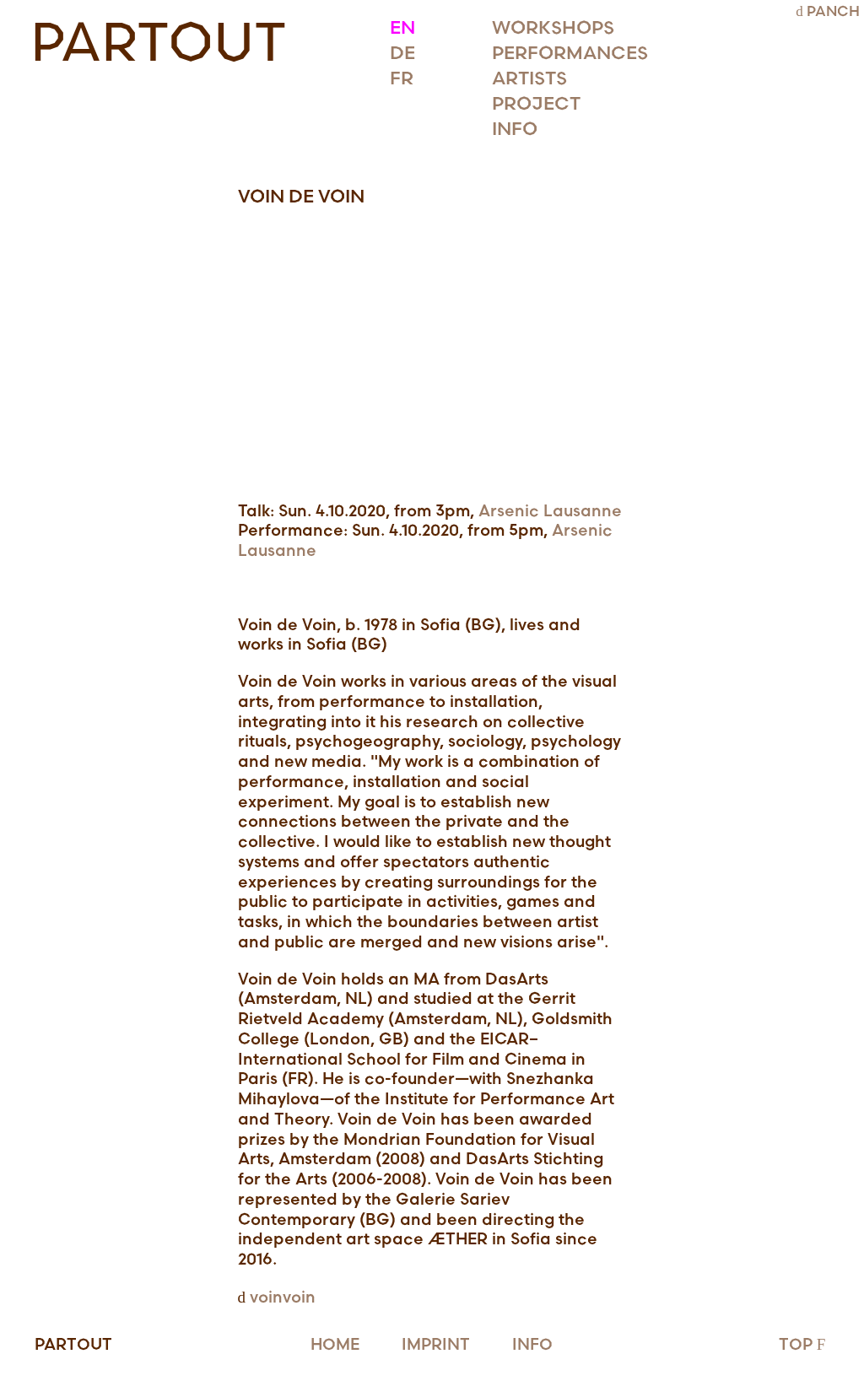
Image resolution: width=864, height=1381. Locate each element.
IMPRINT (436, 1345)
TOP (804, 1345)
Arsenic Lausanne (550, 511)
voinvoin (283, 1298)
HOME (334, 1345)
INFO (532, 1345)
